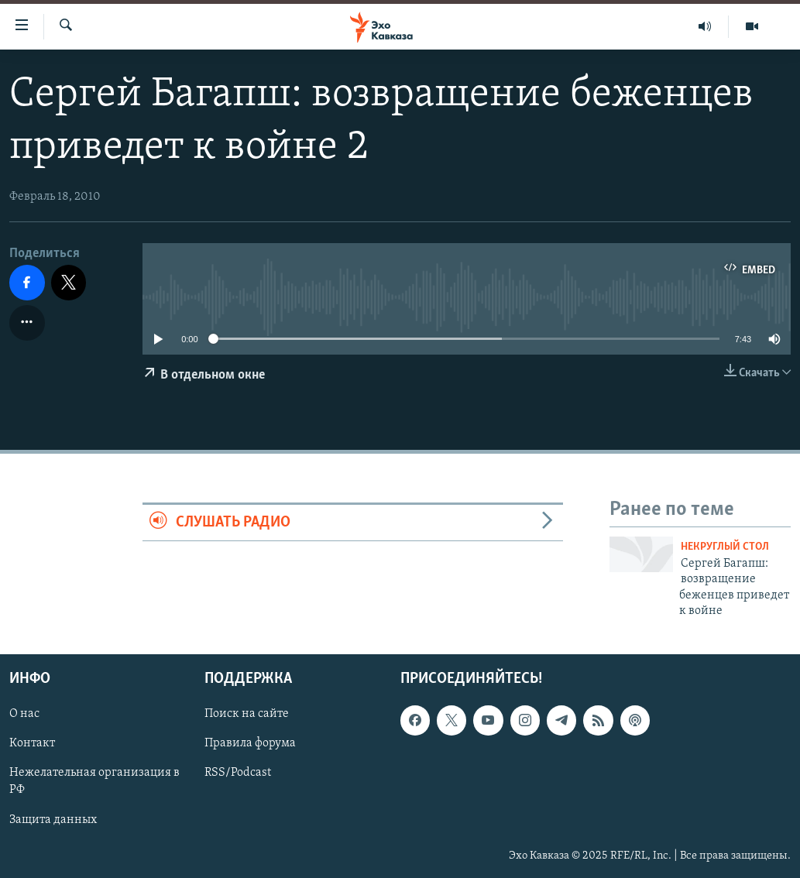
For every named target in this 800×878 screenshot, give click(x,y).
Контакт (32, 744)
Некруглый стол (725, 547)
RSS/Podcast (237, 773)
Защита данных (53, 820)
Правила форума (250, 744)
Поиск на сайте (246, 714)
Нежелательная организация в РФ (94, 782)
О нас (24, 714)
